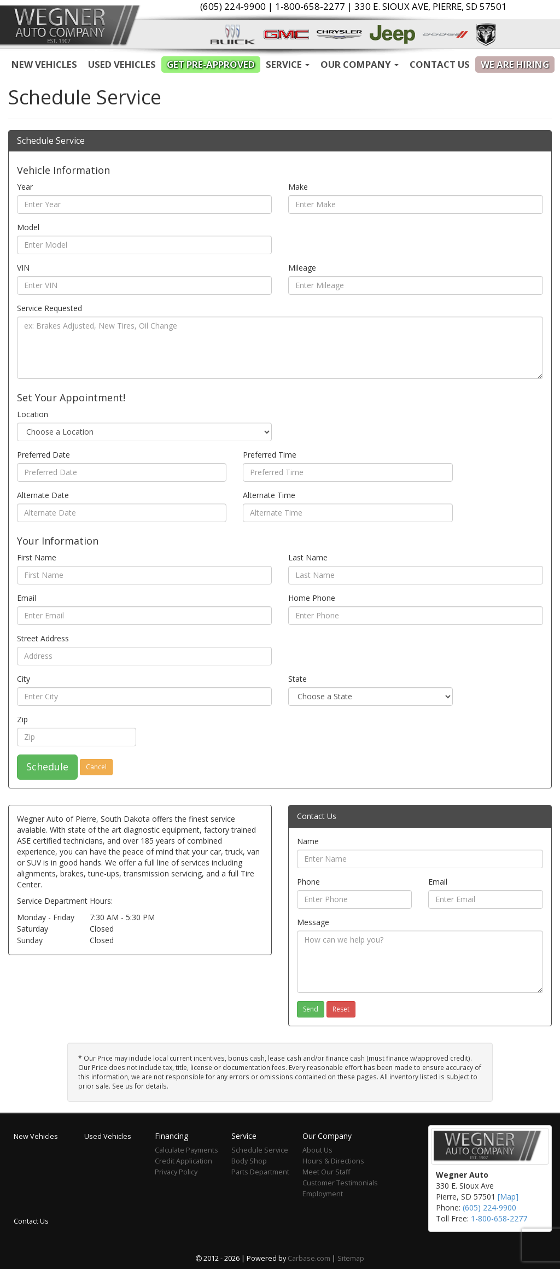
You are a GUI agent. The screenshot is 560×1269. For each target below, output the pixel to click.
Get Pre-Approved (211, 64)
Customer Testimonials (340, 1183)
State (297, 679)
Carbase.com (309, 1258)
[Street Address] (144, 656)
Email (26, 598)
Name (308, 841)
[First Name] (144, 575)
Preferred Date (43, 454)
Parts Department (260, 1172)
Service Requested (49, 308)
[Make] (415, 204)
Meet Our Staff (326, 1172)
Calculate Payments (186, 1150)
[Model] (144, 245)
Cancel (96, 766)
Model (28, 227)
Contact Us (440, 64)
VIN (23, 267)
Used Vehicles (122, 64)
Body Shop (249, 1161)
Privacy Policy (176, 1172)
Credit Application (183, 1161)
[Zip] (76, 737)
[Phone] (354, 899)
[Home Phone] (415, 615)
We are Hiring (515, 64)
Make (298, 187)
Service (288, 64)
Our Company (359, 64)
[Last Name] (415, 575)
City (23, 679)
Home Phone (311, 598)
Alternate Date (43, 495)
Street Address (43, 638)
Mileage (302, 267)
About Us (317, 1150)
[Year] (144, 204)
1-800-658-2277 (499, 1218)
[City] (144, 696)
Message (313, 922)
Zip (22, 719)
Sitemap (350, 1258)
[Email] (144, 615)
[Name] (420, 859)
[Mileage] (415, 285)
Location (32, 414)
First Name (36, 557)
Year (25, 187)
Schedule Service (259, 1150)
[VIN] (144, 285)
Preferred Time (269, 454)
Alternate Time (269, 495)
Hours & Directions (333, 1161)
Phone (308, 881)
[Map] (508, 1196)
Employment (322, 1193)
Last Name (308, 557)
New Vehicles (44, 64)
